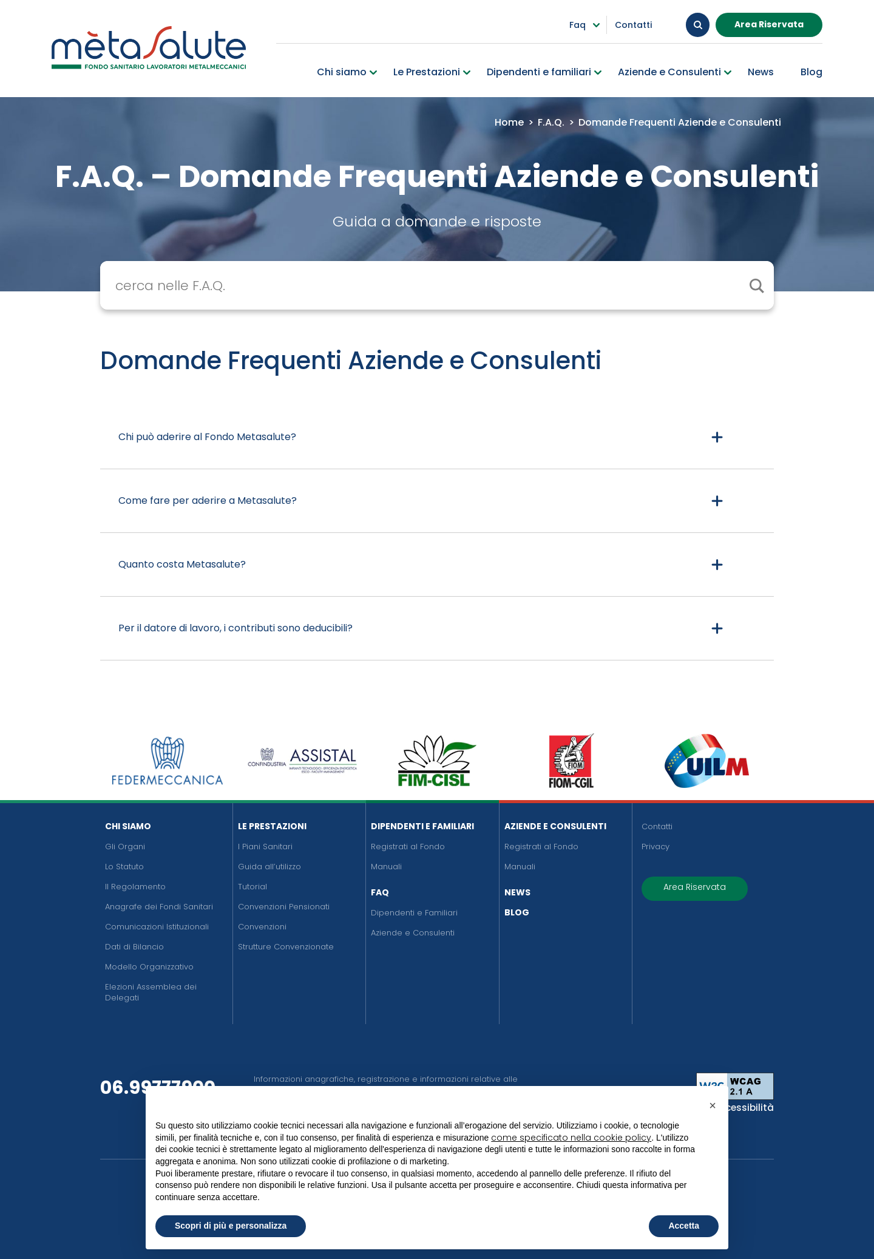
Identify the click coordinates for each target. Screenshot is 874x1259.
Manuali (386, 866)
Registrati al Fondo (408, 846)
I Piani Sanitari (265, 846)
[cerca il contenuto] (756, 285)
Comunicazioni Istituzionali (157, 926)
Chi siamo (128, 826)
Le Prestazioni (272, 826)
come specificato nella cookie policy (571, 1138)
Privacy (655, 846)
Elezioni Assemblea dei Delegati (151, 992)
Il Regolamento (135, 886)
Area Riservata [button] (769, 24)
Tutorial (252, 886)
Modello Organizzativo (149, 966)
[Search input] (446, 285)
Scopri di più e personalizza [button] (230, 1225)
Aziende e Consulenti (413, 932)
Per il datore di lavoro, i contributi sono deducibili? (235, 628)
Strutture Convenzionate (286, 946)
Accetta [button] (683, 1225)
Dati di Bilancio (134, 946)
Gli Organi (125, 846)
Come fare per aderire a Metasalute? (207, 500)
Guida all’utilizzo (269, 866)
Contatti (657, 826)
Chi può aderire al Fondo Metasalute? (207, 437)
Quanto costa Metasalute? (182, 564)
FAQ (380, 892)
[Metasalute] (149, 47)
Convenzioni (262, 926)
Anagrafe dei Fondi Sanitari (159, 906)
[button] (712, 1105)
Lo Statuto (124, 866)
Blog (516, 912)
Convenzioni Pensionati (284, 906)
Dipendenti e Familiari (422, 826)
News (517, 892)
